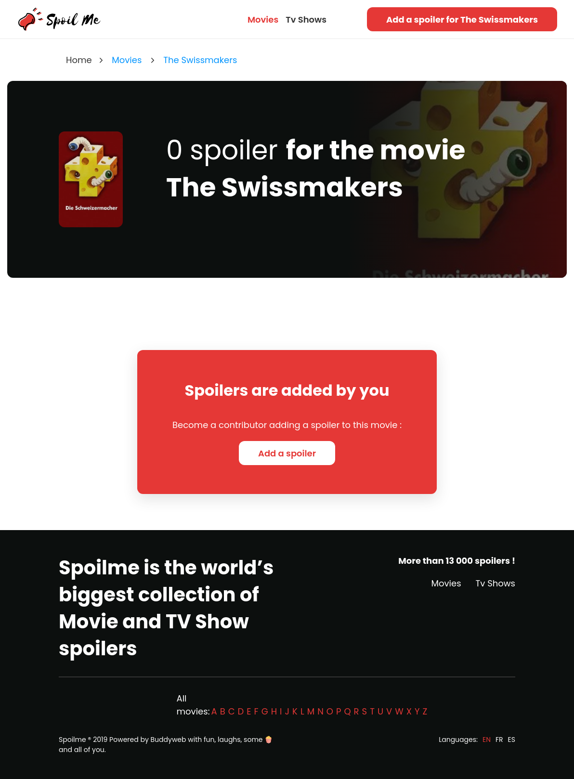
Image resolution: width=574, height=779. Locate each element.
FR (499, 739)
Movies (263, 19)
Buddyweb (168, 739)
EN (487, 739)
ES (511, 739)
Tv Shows (306, 19)
